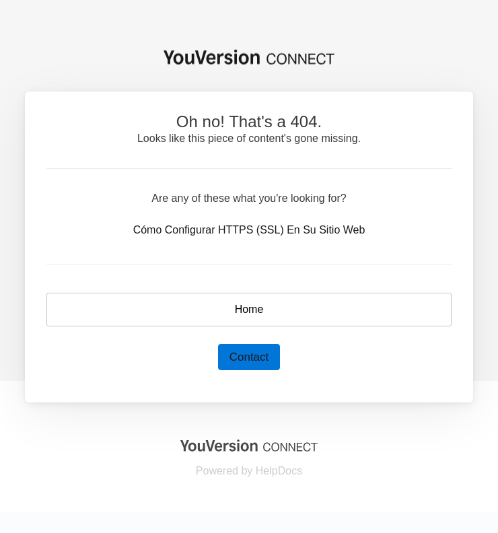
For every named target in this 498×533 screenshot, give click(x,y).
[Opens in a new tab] (248, 445)
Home (249, 309)
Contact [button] (249, 357)
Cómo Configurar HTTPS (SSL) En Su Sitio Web (249, 230)
